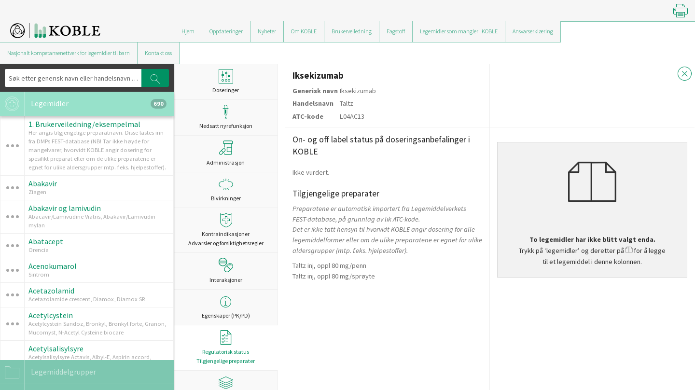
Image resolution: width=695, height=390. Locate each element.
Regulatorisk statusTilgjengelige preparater (225, 347)
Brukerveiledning (352, 31)
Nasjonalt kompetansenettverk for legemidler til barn (68, 52)
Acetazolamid (51, 290)
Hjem (188, 31)
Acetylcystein (50, 315)
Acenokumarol (52, 266)
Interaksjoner (225, 270)
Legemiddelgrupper (48, 372)
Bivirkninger (226, 189)
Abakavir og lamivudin (64, 208)
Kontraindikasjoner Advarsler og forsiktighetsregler (226, 230)
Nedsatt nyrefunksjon (226, 117)
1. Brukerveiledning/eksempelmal (84, 124)
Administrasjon (226, 153)
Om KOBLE (304, 31)
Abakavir (42, 183)
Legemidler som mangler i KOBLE (459, 31)
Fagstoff (396, 31)
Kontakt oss (158, 52)
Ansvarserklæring (533, 31)
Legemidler (83, 104)
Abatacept (45, 241)
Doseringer (226, 81)
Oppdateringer (226, 31)
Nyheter (267, 31)
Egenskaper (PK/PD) (226, 306)
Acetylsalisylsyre (55, 348)
